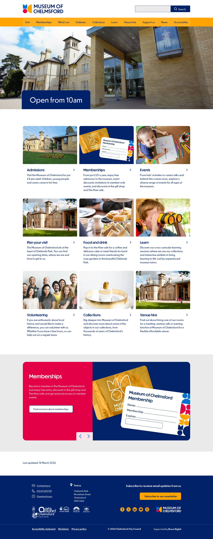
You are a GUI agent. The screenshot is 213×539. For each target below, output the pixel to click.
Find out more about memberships (51, 408)
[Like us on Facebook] (122, 509)
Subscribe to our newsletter (161, 496)
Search (182, 9)
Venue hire (130, 22)
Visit (27, 22)
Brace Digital (174, 528)
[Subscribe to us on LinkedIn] (135, 509)
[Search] (153, 9)
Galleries (81, 22)
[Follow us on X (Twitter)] (128, 509)
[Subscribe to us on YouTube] (141, 509)
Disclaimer (63, 528)
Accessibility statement (43, 528)
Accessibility (181, 22)
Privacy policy (79, 528)
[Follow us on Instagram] (147, 509)
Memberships (44, 22)
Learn (114, 22)
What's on (63, 22)
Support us (149, 22)
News (164, 22)
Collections (98, 22)
